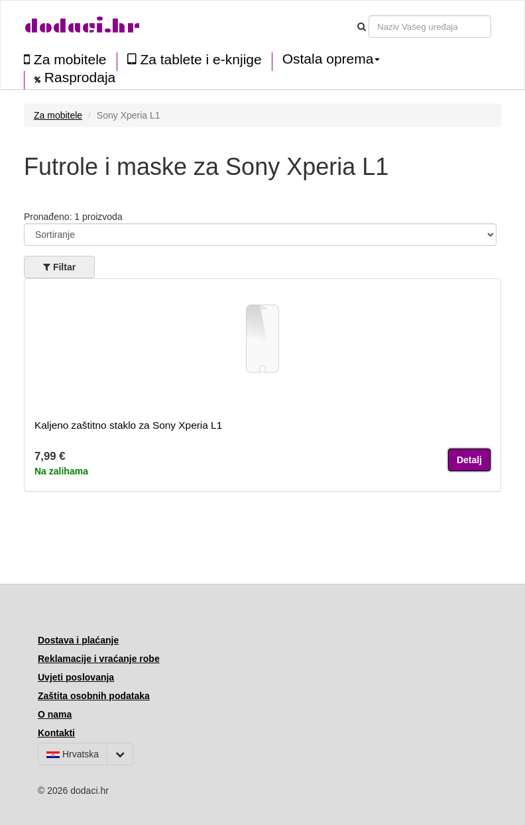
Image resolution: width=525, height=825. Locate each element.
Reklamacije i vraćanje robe (99, 658)
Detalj (469, 460)
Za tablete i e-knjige (194, 59)
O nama (55, 714)
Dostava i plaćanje (78, 640)
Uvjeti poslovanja (76, 677)
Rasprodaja (74, 77)
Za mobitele (65, 59)
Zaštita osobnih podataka (94, 695)
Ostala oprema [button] (331, 59)
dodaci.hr (82, 26)
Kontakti (56, 733)
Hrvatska (72, 754)
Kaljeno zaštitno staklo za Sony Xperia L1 (128, 425)
